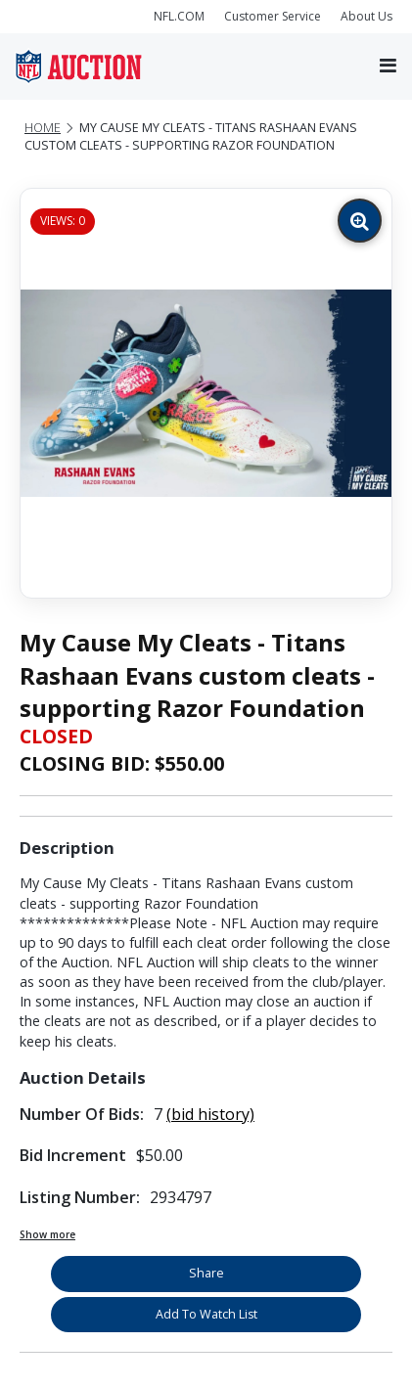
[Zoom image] (360, 221)
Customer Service (272, 16)
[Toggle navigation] (388, 66)
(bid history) (210, 1114)
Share (206, 1273)
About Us (366, 16)
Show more (47, 1234)
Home (42, 127)
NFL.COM (179, 16)
